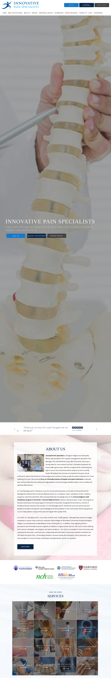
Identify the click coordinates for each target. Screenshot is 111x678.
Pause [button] (18, 431)
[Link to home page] (20, 5)
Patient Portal (57, 236)
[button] (86, 5)
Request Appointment (36, 236)
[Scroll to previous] (15, 430)
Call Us (16, 236)
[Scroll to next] (96, 430)
